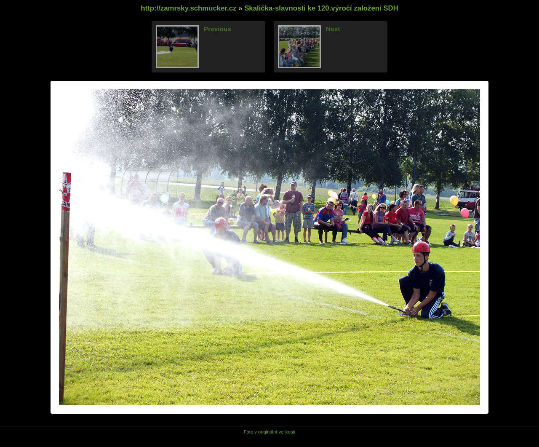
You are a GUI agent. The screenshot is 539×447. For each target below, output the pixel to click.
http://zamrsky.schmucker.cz (188, 8)
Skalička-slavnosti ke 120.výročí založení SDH (321, 8)
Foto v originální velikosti (270, 431)
